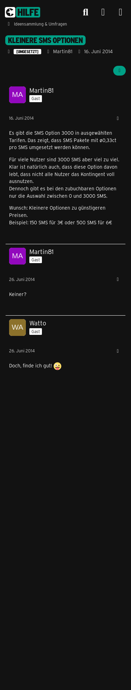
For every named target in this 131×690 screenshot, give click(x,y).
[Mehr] (117, 118)
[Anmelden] (103, 12)
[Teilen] (119, 71)
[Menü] (121, 12)
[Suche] (86, 12)
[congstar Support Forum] (22, 12)
